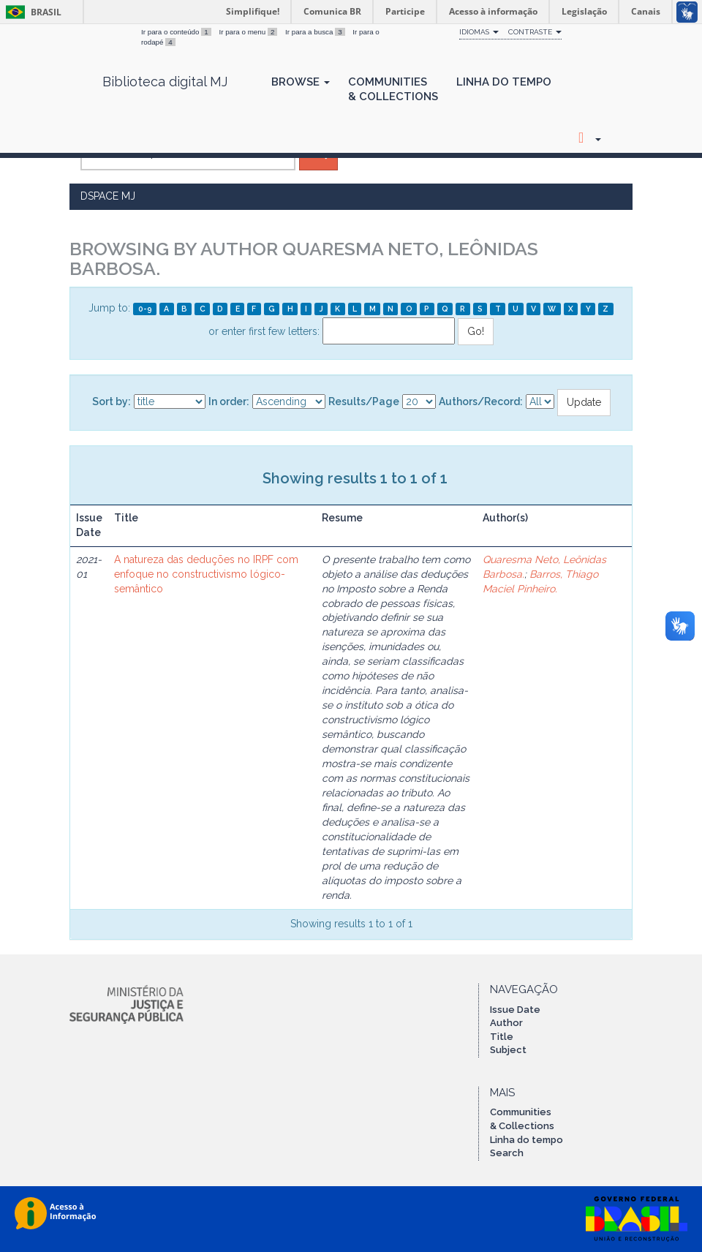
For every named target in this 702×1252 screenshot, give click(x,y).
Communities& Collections (393, 89)
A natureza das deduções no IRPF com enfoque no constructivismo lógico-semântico (206, 574)
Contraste (535, 32)
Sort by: (111, 401)
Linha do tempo (526, 1139)
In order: (228, 401)
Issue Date (515, 1009)
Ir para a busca (316, 32)
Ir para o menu (249, 32)
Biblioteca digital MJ (164, 82)
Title (501, 1036)
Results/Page (363, 401)
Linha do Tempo (503, 81)
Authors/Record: (481, 401)
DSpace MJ (107, 196)
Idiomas (479, 32)
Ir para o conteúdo (177, 32)
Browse (300, 81)
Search (507, 1152)
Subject (508, 1049)
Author (506, 1022)
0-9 (145, 308)
